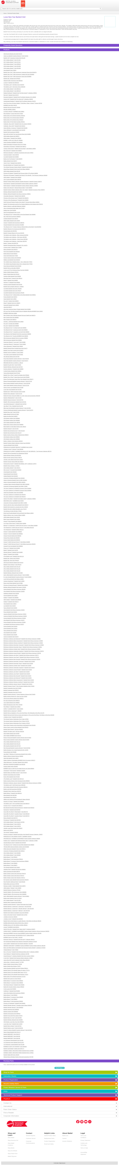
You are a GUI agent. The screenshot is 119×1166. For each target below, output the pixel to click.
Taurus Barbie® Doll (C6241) (10, 630)
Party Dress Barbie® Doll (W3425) (12, 251)
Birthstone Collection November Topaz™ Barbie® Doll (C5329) (18, 663)
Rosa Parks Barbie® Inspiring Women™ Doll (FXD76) (16, 358)
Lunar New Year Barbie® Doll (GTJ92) (12, 389)
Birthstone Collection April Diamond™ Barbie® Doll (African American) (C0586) (22, 638)
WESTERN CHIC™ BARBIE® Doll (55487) (14, 500)
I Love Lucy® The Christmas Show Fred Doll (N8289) (16, 270)
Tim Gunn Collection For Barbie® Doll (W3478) (15, 494)
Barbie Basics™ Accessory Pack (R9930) (13, 982)
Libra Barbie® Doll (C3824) (10, 70)
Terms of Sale (84, 1148)
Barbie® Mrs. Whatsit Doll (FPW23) (12, 78)
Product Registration (10, 1080)
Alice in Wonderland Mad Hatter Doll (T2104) (14, 208)
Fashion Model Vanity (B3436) (11, 766)
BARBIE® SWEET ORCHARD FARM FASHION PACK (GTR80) (19, 1050)
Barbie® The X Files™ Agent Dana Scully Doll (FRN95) (17, 377)
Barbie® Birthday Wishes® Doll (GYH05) (13, 572)
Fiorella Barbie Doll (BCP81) (10, 231)
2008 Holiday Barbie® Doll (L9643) (12, 517)
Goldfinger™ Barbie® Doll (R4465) (12, 991)
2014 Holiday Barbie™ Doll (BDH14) (12, 88)
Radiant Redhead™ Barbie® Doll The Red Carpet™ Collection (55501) (20, 93)
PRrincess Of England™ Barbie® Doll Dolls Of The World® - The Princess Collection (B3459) (25, 175)
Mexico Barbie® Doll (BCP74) (11, 818)
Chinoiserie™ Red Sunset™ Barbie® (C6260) (14, 770)
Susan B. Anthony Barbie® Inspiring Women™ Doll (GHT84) (18, 1030)
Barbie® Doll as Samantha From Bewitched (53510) (16, 453)
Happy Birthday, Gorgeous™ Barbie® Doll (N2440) (15, 128)
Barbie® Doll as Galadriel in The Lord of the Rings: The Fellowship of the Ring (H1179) (24, 713)
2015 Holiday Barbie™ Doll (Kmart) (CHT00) (14, 822)
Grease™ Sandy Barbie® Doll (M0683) (13, 531)
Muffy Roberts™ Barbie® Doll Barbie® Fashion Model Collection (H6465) (21, 185)
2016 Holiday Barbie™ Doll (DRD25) (12, 64)
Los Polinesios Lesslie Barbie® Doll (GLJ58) (14, 1044)
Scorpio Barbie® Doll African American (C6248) (15, 618)
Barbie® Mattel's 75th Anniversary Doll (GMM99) (15, 894)
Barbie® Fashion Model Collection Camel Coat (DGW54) (17, 443)
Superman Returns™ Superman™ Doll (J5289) (15, 344)
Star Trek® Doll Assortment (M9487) (12, 216)
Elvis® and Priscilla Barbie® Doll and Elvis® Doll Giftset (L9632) (19, 513)
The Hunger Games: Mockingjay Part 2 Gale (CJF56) (16, 719)
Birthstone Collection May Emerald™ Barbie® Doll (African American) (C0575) (22, 659)
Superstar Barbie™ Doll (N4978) (11, 154)
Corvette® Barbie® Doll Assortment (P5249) (14, 292)
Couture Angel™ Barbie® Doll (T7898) (13, 247)
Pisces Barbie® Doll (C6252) (10, 612)
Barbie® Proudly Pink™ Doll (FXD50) (12, 364)
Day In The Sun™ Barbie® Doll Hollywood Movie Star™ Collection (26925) (21, 951)
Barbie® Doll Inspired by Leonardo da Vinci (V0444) (16, 507)
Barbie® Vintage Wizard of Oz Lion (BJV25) (14, 233)
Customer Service (30, 1138)
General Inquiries (30, 1135)
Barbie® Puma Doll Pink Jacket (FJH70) (13, 1015)
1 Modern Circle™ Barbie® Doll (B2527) (13, 717)
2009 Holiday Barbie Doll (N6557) (11, 136)
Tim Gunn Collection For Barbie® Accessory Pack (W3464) (17, 490)
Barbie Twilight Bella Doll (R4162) (11, 274)
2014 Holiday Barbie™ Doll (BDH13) (12, 91)
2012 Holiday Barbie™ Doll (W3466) (12, 853)
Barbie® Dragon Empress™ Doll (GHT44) (13, 399)
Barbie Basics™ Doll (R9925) (10, 863)
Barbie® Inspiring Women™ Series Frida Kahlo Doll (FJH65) (18, 904)
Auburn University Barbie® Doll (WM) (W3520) (14, 482)
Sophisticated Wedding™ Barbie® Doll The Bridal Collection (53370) (20, 101)
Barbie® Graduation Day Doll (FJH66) (12, 688)
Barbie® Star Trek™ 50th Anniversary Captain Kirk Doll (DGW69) (19, 74)
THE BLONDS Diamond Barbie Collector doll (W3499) (16, 846)
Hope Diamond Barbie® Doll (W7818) (12, 266)
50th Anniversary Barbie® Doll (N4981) (13, 340)
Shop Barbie (11, 1148)
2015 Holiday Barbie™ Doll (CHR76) (12, 826)
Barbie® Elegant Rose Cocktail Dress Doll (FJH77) (15, 348)
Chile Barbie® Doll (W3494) (10, 472)
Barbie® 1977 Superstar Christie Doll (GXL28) (14, 58)
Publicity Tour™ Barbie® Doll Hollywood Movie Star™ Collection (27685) (21, 840)
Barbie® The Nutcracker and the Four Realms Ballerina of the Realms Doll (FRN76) (23, 204)
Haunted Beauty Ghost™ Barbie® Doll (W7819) (15, 842)
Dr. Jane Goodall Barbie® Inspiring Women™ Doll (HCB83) (17, 577)
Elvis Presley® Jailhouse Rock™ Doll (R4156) (14, 881)
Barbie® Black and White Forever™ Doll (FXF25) (15, 772)
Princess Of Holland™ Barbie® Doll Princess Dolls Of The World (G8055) (21, 173)
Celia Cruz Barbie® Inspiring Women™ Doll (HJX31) (16, 56)
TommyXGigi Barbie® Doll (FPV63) (12, 373)
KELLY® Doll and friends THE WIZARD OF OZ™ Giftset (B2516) (19, 935)
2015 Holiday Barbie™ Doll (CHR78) (12, 824)
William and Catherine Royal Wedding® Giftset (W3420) (17, 799)
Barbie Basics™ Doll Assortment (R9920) (13, 1001)
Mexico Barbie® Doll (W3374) (11, 249)
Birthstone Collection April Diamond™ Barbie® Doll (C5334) (18, 678)
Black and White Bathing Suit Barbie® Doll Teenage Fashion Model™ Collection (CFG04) (24, 947)
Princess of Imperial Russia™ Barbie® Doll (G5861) (16, 585)
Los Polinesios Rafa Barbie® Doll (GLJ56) (13, 1040)
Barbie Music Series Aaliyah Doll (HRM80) (13, 424)
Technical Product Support (12, 1095)
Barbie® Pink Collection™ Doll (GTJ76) (13, 393)
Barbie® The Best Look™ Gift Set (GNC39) (14, 731)
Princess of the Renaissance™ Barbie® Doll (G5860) (16, 200)
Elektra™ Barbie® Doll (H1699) (11, 554)
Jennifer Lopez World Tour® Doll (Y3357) (13, 459)
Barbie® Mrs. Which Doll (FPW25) (12, 558)
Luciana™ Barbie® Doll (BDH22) (11, 82)
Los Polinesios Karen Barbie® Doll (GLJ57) (14, 1042)
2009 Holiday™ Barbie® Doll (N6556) (12, 138)
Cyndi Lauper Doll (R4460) (10, 989)
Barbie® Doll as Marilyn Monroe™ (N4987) (14, 286)
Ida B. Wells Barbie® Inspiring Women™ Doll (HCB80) (16, 575)
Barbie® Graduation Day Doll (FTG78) (12, 692)
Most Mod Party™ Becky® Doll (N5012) (13, 278)
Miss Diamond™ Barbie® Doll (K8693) (13, 150)
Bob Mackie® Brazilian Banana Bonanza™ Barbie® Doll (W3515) (19, 807)
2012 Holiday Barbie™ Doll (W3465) (12, 855)
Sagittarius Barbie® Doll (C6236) (11, 593)
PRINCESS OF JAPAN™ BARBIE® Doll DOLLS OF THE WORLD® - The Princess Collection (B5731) (27, 451)
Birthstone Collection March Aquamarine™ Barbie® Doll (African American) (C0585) (23, 640)
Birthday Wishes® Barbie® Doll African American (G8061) (17, 194)
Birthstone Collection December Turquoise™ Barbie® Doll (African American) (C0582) (24, 645)
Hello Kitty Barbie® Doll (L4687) (11, 758)
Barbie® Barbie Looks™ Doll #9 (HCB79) (13, 1028)
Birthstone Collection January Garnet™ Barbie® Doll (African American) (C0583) (22, 783)
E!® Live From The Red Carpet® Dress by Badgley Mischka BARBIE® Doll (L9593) (23, 311)
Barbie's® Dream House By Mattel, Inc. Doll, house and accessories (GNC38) (22, 395)
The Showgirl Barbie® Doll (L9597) (12, 867)
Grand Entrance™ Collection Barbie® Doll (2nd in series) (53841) (19, 956)
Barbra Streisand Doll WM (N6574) (12, 871)
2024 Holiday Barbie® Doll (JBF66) (12, 422)
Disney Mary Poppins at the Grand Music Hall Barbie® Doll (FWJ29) (19, 725)
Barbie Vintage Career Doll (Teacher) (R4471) (14, 877)
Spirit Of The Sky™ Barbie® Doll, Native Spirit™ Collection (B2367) (19, 929)
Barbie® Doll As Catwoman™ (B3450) (12, 710)
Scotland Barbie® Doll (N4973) (11, 218)
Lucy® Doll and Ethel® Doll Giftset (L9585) (14, 579)
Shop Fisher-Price (12, 1153)
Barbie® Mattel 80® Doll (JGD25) (11, 1054)
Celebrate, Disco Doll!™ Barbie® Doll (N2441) (14, 126)
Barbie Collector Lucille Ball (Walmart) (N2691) (14, 206)
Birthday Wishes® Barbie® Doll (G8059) (13, 191)
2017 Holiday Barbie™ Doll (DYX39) (12, 900)
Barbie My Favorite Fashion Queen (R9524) (14, 986)
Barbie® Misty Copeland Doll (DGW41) (13, 902)
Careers (64, 1138)
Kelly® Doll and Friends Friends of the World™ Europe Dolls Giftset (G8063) (21, 202)
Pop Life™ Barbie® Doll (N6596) (11, 325)
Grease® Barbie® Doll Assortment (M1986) (14, 224)
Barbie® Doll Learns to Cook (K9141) (12, 978)
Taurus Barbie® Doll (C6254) (10, 607)
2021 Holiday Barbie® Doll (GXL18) (12, 566)
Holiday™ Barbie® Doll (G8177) (11, 601)
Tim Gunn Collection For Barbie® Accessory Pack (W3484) (17, 488)
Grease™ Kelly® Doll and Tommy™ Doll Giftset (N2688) (17, 542)
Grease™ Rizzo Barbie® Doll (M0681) (12, 521)
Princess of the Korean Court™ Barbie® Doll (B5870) (16, 198)
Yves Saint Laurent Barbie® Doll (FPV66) (13, 354)
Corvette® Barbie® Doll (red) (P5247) (12, 290)
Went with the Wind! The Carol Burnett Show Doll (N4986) (17, 134)
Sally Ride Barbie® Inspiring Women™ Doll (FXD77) (16, 360)
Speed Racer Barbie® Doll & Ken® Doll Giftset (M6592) (17, 169)
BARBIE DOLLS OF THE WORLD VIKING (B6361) (16, 925)
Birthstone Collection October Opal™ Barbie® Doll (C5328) (17, 665)
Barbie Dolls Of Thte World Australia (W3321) (14, 121)
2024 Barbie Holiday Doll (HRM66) (12, 420)
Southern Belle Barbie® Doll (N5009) (12, 276)
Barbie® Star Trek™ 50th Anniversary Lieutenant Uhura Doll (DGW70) (20, 72)
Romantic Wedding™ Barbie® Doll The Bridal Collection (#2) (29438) (20, 97)
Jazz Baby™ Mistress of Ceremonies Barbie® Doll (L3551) (17, 754)
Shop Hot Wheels (12, 1150)
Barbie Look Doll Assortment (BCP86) (12, 789)
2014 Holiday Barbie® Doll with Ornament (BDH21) (16, 787)
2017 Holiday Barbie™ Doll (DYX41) (12, 62)
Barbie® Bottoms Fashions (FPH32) (12, 890)
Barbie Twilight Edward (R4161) (11, 272)
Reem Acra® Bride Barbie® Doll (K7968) (13, 583)
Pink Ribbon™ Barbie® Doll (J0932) (12, 706)
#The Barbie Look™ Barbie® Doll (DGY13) (14, 556)
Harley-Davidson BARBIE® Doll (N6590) (13, 142)
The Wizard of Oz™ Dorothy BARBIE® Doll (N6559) (16, 336)
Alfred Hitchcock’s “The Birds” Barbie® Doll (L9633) (16, 762)
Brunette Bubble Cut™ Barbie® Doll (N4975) (14, 165)
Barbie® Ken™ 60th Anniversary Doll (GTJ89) (14, 391)
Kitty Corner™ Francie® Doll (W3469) (12, 470)
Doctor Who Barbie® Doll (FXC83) (12, 776)
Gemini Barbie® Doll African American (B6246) (14, 589)
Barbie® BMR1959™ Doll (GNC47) (12, 1034)
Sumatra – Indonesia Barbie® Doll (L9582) (13, 321)
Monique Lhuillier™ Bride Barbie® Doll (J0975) (15, 886)
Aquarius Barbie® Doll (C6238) (11, 445)
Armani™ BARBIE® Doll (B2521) (11, 927)
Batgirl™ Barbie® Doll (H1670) (11, 550)
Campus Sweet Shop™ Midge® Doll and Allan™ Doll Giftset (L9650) (20, 148)
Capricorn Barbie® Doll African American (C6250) (15, 616)
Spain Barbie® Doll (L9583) (10, 299)
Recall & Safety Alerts (11, 1084)
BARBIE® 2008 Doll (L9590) (10, 313)
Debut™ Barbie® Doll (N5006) (11, 280)
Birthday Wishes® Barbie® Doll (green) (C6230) (15, 587)
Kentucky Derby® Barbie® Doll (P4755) (13, 284)
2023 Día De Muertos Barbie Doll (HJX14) (13, 562)
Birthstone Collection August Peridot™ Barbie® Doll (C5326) (18, 669)
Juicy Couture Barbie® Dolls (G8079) (12, 179)
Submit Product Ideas (50, 1135)
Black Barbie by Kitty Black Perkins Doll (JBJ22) (15, 426)
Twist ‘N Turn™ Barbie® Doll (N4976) (12, 163)
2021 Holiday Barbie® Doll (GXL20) (12, 570)
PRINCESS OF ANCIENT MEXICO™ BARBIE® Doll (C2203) (18, 447)
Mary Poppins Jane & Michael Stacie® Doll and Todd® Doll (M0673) (19, 315)
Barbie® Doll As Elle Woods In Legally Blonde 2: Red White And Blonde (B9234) (22, 921)
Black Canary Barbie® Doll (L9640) (12, 519)
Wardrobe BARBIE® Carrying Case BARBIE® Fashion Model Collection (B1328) (22, 933)
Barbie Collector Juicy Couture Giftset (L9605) (14, 515)
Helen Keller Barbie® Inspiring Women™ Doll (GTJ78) (16, 385)
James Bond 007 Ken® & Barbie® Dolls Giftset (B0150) (17, 960)
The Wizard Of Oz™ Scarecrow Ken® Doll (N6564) (16, 329)
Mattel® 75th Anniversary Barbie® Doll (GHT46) (15, 402)
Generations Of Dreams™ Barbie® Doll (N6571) (15, 146)
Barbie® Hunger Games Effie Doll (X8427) (13, 461)
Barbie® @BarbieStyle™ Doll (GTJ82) (12, 397)
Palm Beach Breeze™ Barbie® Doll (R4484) (14, 984)
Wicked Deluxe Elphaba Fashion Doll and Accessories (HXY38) (18, 1056)
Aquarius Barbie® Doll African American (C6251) (15, 614)
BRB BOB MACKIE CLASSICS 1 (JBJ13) (13, 362)
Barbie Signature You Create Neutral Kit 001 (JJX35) (16, 750)
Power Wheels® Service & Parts (14, 1087)
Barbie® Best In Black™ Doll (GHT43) (12, 1026)
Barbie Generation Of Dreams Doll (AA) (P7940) (15, 144)
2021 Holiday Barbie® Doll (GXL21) (12, 741)
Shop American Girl (13, 1140)
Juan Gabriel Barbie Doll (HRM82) (12, 702)
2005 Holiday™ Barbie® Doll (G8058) (12, 177)
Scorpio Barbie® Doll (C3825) (11, 595)
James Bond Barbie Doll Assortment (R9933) (14, 993)
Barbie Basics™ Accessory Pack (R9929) (13, 997)
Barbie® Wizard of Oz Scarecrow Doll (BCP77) (15, 229)
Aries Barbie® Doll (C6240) (10, 632)
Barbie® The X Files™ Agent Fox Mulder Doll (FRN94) (16, 375)
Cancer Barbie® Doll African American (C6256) (15, 622)
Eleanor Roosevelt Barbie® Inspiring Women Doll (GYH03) (17, 737)
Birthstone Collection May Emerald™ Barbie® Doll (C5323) (17, 675)
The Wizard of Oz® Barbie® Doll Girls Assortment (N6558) (17, 334)
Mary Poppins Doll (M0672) (10, 319)
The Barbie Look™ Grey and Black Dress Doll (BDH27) (17, 803)
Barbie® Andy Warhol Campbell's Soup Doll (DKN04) (16, 912)
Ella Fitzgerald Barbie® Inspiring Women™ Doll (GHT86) (17, 748)
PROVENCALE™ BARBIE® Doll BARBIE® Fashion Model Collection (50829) (22, 838)
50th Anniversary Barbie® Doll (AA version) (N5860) (16, 338)
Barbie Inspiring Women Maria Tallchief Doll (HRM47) (16, 434)
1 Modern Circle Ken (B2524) (10, 916)
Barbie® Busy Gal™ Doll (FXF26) (11, 412)
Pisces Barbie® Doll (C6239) (10, 634)
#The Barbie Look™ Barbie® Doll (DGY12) (14, 778)
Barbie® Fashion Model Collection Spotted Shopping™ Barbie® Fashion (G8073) (23, 181)
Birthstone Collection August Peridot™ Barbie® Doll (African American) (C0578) (22, 653)
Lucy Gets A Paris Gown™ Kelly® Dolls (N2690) (15, 523)
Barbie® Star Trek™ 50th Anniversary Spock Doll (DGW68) (17, 76)
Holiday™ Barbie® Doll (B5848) (11, 597)
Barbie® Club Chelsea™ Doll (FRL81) (12, 564)
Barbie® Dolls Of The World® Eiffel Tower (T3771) (15, 972)
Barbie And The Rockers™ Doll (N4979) (13, 158)
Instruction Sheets (9, 1076)
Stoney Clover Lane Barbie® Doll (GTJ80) (13, 387)
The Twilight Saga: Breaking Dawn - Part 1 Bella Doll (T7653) (18, 261)
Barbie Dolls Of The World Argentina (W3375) (14, 115)
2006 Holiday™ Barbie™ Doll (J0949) (12, 888)
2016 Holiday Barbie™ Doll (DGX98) (12, 66)
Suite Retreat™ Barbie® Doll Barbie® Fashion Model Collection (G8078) (21, 183)
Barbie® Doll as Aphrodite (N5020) (12, 268)
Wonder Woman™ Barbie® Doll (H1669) (13, 552)
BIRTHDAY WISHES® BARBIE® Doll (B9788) (14, 764)
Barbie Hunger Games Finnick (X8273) (13, 457)
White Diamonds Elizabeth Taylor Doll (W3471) (15, 848)
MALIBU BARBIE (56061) (10, 109)
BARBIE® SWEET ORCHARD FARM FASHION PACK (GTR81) (19, 1052)
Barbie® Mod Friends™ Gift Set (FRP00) (13, 729)
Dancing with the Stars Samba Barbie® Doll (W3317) (16, 505)
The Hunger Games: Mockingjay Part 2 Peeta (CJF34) (16, 721)
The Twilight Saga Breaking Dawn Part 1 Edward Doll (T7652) (18, 264)
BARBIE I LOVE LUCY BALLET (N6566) (13, 140)
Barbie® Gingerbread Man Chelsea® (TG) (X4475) (15, 245)
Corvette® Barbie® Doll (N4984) (11, 156)
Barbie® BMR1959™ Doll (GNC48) (12, 1036)
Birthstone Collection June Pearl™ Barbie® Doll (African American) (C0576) (21, 657)
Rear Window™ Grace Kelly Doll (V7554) (13, 113)
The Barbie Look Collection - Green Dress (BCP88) (16, 239)
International (7, 1106)
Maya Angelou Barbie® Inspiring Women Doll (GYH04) (16, 739)
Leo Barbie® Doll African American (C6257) (14, 624)
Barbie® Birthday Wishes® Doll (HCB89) (13, 1019)
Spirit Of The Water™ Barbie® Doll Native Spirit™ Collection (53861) (20, 498)
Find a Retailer (8, 1113)
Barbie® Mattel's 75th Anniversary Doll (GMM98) (15, 892)
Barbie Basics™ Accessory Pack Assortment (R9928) (16, 861)
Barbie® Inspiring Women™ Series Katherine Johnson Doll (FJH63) (19, 694)
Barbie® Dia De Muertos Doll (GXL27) (12, 432)
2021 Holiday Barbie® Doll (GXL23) (12, 743)
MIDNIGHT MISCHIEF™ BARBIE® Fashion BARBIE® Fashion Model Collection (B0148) (24, 945)
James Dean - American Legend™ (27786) (14, 962)
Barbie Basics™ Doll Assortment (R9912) (13, 859)
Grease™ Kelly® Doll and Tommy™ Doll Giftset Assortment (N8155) (20, 544)
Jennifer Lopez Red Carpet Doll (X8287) (13, 828)
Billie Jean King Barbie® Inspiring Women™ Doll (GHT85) (17, 408)
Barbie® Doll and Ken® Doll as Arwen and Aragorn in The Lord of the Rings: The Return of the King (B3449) (29, 715)
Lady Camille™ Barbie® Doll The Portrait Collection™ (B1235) (18, 943)
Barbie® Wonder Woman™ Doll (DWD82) (13, 1007)
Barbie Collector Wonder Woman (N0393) (13, 756)
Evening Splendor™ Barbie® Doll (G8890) (13, 369)
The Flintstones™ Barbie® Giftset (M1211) (14, 529)
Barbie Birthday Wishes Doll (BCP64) (12, 455)
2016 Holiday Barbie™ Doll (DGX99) (12, 68)
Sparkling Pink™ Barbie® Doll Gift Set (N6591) (15, 869)
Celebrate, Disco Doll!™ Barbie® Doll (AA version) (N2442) (17, 123)
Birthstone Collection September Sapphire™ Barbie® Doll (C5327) (19, 667)
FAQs (5, 1091)
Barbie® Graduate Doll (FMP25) (11, 690)
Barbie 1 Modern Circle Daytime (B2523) (13, 441)
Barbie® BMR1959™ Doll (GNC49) (12, 1038)
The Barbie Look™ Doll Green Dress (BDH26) (14, 86)
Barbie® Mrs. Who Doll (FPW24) (11, 560)
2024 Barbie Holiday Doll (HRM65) (12, 418)
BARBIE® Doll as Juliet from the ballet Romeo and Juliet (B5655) (19, 768)
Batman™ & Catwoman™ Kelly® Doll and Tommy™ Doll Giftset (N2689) (21, 525)
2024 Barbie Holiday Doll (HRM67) (12, 437)
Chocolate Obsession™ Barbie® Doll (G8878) (14, 196)
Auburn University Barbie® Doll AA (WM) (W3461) (15, 480)
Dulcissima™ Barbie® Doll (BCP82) (12, 809)
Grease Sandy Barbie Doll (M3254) (12, 540)
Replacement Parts (49, 1138)
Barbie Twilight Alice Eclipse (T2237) (12, 966)
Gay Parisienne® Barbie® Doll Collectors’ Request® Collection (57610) (20, 941)
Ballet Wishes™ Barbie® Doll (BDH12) (13, 793)
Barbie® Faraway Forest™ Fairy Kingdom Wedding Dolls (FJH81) (19, 686)
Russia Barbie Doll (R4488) (10, 752)
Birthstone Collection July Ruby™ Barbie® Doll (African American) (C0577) (21, 655)
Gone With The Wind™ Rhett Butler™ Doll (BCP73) (16, 811)
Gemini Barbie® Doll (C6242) (10, 628)
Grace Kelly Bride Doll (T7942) (11, 255)
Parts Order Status (10, 1109)
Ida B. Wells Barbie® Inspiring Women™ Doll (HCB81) (16, 896)
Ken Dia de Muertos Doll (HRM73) (12, 700)
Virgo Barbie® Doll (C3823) (10, 603)
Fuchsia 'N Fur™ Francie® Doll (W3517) (13, 805)
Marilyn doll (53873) (8, 830)
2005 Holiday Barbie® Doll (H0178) (12, 171)
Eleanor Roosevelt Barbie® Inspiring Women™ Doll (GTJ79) (18, 381)
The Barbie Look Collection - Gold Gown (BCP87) (15, 241)
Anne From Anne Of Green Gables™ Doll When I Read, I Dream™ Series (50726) (23, 103)
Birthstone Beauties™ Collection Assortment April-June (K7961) (18, 152)
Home (5, 13)
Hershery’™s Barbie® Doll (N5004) (12, 282)
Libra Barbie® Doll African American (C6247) (14, 620)
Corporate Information (11, 1116)
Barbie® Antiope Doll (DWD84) (11, 1011)
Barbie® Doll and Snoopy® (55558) (12, 107)
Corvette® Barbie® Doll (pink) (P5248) (13, 288)
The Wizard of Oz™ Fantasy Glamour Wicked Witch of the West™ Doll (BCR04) (22, 226)
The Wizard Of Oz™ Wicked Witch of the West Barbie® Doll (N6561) (20, 294)
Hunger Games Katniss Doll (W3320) (12, 257)
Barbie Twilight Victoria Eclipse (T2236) (13, 964)
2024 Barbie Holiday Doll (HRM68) (12, 439)
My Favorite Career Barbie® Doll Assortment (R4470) (16, 879)
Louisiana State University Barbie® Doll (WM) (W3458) (16, 484)
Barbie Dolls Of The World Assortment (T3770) (14, 976)
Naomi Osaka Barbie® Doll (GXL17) (12, 1032)
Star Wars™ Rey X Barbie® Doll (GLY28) (13, 406)
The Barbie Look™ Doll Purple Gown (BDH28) (14, 785)
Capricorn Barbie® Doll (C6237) (11, 636)
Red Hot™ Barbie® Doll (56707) (11, 95)
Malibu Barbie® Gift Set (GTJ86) (11, 414)
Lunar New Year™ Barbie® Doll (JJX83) (13, 1024)
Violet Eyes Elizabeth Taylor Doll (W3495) (13, 492)
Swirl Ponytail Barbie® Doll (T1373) (12, 212)
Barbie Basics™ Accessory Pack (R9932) (13, 980)
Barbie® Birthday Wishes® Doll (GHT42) (13, 367)
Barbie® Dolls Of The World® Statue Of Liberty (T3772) (17, 970)
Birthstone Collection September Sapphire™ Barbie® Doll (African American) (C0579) (24, 651)
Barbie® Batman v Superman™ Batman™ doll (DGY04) (17, 910)
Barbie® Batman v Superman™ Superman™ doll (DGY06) (17, 906)
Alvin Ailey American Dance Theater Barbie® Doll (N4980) (17, 309)
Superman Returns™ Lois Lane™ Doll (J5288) (14, 342)
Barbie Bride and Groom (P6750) (11, 883)
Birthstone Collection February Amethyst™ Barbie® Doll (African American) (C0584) (23, 643)
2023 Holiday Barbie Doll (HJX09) (11, 733)
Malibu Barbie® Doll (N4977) (10, 161)
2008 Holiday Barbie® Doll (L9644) (12, 220)
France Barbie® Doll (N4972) (10, 296)
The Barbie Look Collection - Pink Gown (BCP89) (15, 237)
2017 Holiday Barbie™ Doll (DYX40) (12, 60)
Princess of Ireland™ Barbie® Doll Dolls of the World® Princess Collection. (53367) (23, 834)
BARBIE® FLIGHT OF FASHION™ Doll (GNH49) (15, 1046)
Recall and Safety (49, 1144)
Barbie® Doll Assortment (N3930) (11, 132)
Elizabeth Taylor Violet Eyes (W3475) (12, 791)
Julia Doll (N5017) (8, 307)
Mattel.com (65, 1135)
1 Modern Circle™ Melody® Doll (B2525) (13, 919)
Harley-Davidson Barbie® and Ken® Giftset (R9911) (16, 968)
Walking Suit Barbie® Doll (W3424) (12, 259)
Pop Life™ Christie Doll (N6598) (11, 323)
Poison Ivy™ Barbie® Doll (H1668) (12, 548)
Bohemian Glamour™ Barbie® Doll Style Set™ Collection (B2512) (19, 939)
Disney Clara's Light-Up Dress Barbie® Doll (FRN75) (16, 727)
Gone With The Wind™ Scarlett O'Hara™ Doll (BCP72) (16, 816)
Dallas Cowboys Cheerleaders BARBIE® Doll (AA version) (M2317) (19, 760)
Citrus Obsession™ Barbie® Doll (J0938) (13, 346)
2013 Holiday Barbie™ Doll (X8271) (12, 467)
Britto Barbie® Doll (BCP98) (10, 795)
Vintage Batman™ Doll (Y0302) (11, 949)
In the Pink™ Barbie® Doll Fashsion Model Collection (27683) (18, 958)
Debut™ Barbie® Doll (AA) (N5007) (12, 303)
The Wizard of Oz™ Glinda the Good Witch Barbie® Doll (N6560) (19, 844)
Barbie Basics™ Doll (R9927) (10, 865)
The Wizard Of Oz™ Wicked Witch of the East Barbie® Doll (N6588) (19, 214)
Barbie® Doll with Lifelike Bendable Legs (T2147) (15, 509)
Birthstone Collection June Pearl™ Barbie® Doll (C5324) (17, 673)
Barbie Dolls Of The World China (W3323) (13, 119)
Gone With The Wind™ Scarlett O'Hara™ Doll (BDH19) (17, 813)
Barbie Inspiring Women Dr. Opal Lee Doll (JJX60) (15, 696)
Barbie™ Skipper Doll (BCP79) (11, 243)
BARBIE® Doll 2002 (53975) (10, 105)
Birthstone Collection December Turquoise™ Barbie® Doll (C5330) (19, 661)
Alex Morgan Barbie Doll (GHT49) (11, 356)
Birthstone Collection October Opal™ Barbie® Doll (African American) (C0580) (22, 649)
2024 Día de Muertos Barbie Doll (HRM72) (13, 698)
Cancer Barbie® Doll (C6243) (10, 626)
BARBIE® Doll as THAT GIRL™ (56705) (13, 937)
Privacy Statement (85, 1140)
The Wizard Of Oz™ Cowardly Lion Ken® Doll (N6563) (16, 332)
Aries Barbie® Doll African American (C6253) (14, 610)
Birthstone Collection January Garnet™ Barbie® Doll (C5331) (18, 684)
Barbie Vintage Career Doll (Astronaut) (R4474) (15, 873)
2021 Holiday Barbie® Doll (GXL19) (12, 568)
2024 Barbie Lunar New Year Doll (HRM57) (14, 1021)
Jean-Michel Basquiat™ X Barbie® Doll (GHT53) (15, 404)
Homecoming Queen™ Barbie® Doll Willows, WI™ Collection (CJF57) (20, 463)
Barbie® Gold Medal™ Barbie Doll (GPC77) (14, 1048)
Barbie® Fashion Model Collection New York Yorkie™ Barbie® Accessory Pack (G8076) (24, 189)
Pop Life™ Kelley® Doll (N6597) (11, 301)
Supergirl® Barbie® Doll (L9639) (11, 305)
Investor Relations (67, 1141)
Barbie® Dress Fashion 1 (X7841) (11, 465)
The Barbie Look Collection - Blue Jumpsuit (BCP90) (16, 235)
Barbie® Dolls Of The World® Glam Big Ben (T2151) (16, 974)
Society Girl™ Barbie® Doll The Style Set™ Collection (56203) (18, 99)
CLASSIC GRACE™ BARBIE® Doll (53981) (14, 111)
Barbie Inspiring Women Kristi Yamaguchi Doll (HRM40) (17, 781)
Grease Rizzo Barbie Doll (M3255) (12, 537)
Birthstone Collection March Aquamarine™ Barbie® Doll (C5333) (19, 680)
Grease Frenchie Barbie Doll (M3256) (12, 535)
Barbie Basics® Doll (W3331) (10, 253)
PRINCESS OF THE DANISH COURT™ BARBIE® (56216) (17, 836)
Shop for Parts (8, 1072)
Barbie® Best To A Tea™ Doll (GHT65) (13, 1017)
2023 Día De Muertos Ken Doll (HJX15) (13, 53)
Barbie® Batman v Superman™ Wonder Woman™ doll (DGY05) (19, 908)
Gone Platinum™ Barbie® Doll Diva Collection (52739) (16, 954)
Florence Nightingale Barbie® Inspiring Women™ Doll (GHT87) (18, 410)
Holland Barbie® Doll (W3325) (11, 476)
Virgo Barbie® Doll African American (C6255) (14, 591)
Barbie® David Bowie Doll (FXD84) (12, 774)
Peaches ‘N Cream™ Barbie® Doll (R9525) (14, 801)
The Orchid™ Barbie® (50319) (11, 832)
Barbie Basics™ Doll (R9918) (10, 995)
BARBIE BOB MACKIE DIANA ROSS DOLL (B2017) (16, 923)
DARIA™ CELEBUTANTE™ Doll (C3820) (13, 708)
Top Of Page (59, 1068)
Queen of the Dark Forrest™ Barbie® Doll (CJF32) (15, 914)
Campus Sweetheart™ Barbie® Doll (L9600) (14, 581)
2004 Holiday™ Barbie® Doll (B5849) (12, 599)
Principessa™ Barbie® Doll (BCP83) (12, 820)
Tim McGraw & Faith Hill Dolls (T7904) (13, 511)
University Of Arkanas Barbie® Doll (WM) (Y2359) (15, 502)
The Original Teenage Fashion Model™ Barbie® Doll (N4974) (18, 167)
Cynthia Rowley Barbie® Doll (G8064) (12, 371)
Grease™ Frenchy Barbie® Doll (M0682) (13, 533)
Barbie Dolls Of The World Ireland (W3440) (14, 117)
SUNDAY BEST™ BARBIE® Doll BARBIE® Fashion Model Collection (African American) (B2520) (26, 931)
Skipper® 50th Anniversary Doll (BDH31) (13, 80)
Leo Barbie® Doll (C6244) (10, 605)
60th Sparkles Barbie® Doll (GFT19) (12, 745)
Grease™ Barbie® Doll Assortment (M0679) (14, 222)
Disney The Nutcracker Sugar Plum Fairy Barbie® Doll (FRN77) (18, 379)
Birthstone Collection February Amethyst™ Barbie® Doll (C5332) (19, 682)
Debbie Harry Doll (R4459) (10, 210)
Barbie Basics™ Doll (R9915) (10, 857)
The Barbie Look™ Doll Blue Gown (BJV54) (14, 84)
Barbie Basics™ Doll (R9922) (10, 999)
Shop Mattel (11, 1137)
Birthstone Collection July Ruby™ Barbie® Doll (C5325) (17, 671)
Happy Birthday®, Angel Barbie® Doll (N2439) (14, 130)
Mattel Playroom (12, 1156)
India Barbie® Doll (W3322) (10, 797)
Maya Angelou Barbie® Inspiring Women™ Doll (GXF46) (17, 383)
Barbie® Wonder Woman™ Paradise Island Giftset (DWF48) (18, 1005)
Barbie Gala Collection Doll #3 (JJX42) (13, 898)
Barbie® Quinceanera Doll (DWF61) (12, 1013)
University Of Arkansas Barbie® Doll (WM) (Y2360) (15, 486)
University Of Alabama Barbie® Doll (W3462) (14, 478)
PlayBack (6, 1099)
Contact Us (7, 1103)
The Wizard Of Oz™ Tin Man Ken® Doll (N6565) (15, 327)
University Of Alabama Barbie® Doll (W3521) (14, 851)
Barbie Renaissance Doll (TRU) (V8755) (13, 704)
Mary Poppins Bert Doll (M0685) (11, 317)
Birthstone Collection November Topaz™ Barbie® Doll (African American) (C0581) (23, 647)
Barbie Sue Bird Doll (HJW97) (11, 416)
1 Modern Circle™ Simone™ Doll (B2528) (13, 449)
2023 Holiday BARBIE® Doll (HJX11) (12, 735)
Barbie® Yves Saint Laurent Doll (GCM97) (13, 350)
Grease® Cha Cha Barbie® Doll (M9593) (13, 546)
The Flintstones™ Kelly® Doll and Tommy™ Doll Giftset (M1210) (19, 527)
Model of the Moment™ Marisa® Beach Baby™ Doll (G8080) (18, 187)
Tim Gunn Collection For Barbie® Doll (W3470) (15, 496)
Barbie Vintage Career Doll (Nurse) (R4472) (14, 875)
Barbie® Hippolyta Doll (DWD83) (11, 1009)
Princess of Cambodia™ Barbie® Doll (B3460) (14, 1003)
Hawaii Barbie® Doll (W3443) (10, 474)
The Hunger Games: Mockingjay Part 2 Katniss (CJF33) (17, 723)
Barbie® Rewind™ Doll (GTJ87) (11, 428)
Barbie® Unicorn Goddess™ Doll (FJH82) (13, 352)
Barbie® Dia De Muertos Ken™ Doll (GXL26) (14, 430)
